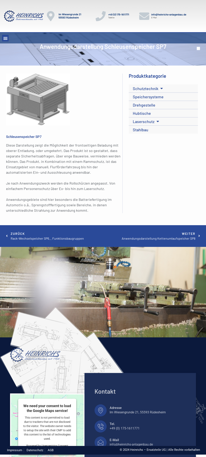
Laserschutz (146, 121)
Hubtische (142, 113)
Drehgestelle (144, 105)
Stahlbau (140, 129)
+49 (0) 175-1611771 (118, 14)
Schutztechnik (148, 88)
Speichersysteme (148, 96)
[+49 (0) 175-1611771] (101, 16)
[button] (5, 38)
